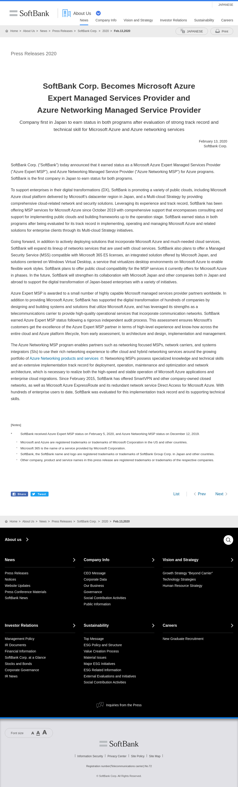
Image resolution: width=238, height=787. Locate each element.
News (43, 31)
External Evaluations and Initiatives (110, 676)
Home (14, 31)
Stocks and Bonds (18, 664)
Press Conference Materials (25, 592)
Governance (93, 592)
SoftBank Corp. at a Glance (25, 657)
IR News (11, 676)
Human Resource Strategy (182, 586)
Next (219, 494)
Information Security (90, 756)
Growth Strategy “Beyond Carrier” (188, 573)
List (176, 494)
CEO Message (95, 573)
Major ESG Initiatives (99, 664)
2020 (105, 31)
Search (228, 540)
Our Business (94, 586)
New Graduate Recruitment (183, 639)
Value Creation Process (101, 651)
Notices (10, 579)
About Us (29, 31)
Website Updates (17, 586)
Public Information (97, 604)
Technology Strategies (179, 579)
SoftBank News (16, 598)
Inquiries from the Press (124, 705)
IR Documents (15, 645)
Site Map (154, 756)
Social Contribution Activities (105, 598)
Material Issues (95, 657)
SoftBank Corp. (87, 31)
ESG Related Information (102, 670)
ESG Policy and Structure (103, 645)
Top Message (94, 639)
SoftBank (29, 13)
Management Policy (19, 639)
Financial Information (20, 651)
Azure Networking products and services (66, 358)
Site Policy (137, 756)
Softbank (119, 743)
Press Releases (62, 31)
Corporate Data (95, 579)
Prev (202, 494)
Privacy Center (116, 756)
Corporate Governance (22, 670)
